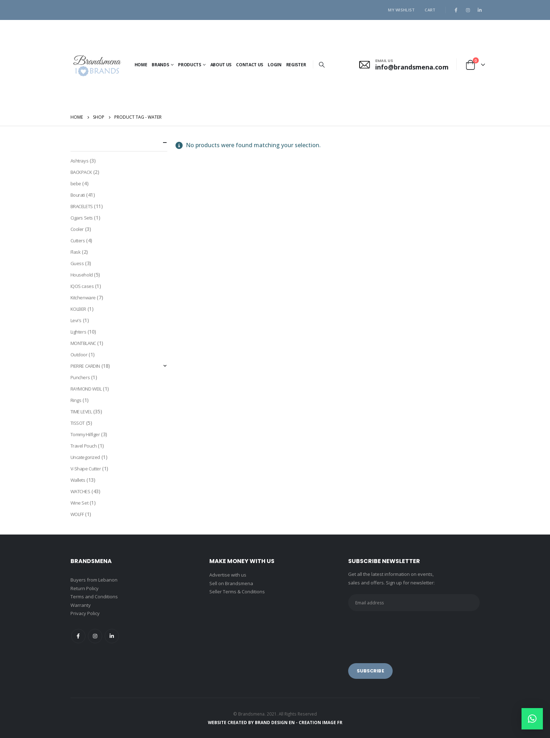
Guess (77, 263)
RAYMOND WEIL (86, 389)
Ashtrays (79, 161)
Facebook (78, 636)
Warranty (80, 605)
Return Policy (84, 588)
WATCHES (80, 491)
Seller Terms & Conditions (237, 591)
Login (275, 65)
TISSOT (77, 423)
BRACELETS (81, 206)
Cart (430, 9)
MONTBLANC (83, 343)
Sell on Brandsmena (231, 583)
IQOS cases (82, 286)
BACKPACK (81, 172)
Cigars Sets (81, 218)
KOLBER (78, 309)
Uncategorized (85, 457)
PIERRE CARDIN (85, 366)
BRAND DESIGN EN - (277, 722)
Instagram (95, 636)
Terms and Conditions (94, 596)
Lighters (78, 332)
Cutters (77, 240)
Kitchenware (83, 297)
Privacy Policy (85, 613)
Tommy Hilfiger (85, 434)
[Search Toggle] (321, 64)
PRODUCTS (189, 65)
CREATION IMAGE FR (320, 722)
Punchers (80, 377)
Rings (76, 400)
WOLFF (77, 514)
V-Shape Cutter (85, 468)
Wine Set (79, 503)
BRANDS (160, 65)
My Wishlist (401, 9)
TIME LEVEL (81, 411)
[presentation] (402, 632)
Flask (75, 252)
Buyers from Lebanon (93, 580)
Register (296, 65)
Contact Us (249, 65)
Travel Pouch (83, 446)
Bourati (77, 195)
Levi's (76, 320)
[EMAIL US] (404, 64)
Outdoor (79, 354)
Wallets (77, 480)
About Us (221, 65)
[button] (532, 718)
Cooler (77, 229)
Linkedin (112, 636)
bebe (75, 183)
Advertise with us (227, 575)
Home (141, 65)
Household (81, 275)
